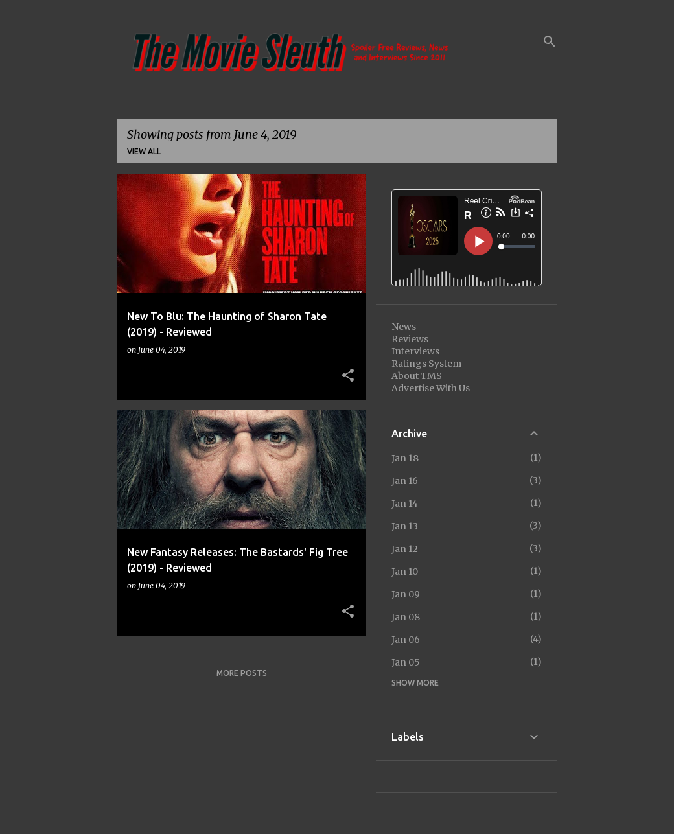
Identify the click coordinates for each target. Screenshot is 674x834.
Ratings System (426, 363)
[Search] (549, 41)
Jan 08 (405, 617)
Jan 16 (404, 481)
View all (144, 151)
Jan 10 (404, 571)
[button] (348, 375)
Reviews (409, 339)
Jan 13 (404, 526)
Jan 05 (405, 662)
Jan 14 (404, 503)
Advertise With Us (430, 388)
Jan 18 (405, 458)
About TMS (416, 376)
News (403, 326)
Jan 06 (405, 639)
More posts (241, 673)
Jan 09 (405, 594)
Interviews (415, 351)
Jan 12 (404, 549)
